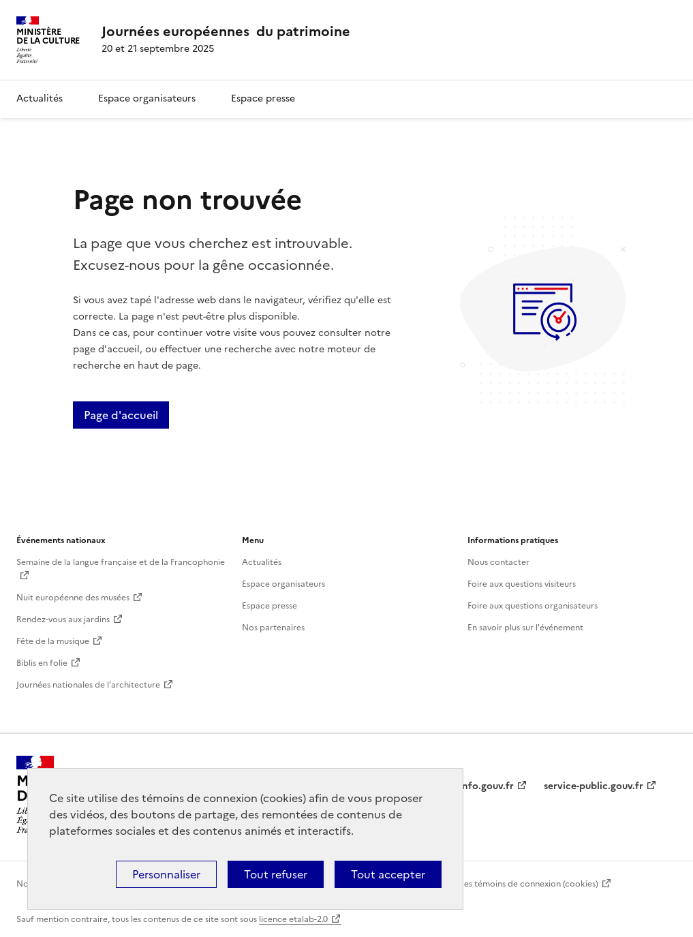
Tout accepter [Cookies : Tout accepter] (388, 874)
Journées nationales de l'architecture (88, 685)
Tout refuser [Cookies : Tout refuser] (275, 874)
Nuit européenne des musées (72, 598)
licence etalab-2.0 (293, 919)
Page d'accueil (121, 415)
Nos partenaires (273, 627)
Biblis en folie (41, 663)
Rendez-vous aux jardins (63, 619)
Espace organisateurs (147, 98)
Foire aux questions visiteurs (521, 584)
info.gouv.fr (486, 786)
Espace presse (263, 98)
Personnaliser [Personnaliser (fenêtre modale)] (166, 874)
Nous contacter (498, 562)
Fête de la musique (52, 641)
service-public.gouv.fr (593, 786)
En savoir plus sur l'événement (525, 627)
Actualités (39, 98)
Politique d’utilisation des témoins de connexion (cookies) (486, 884)
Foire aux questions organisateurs (532, 606)
